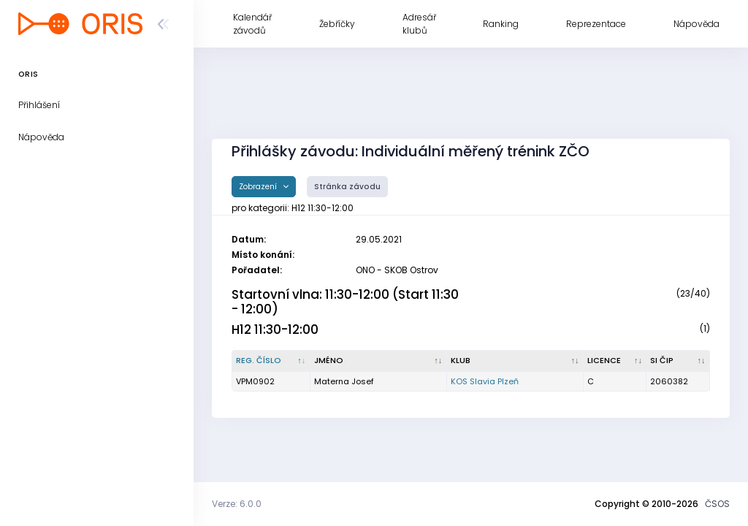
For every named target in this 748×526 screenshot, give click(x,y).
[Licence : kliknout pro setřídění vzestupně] (615, 361)
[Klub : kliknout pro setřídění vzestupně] (515, 361)
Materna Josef (344, 381)
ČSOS (717, 504)
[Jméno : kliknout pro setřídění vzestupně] (378, 361)
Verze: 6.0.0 (237, 504)
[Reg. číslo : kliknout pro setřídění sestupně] (271, 361)
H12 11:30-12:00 (275, 329)
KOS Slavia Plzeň (485, 381)
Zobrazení (259, 186)
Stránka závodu (347, 186)
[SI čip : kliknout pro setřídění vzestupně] (678, 361)
